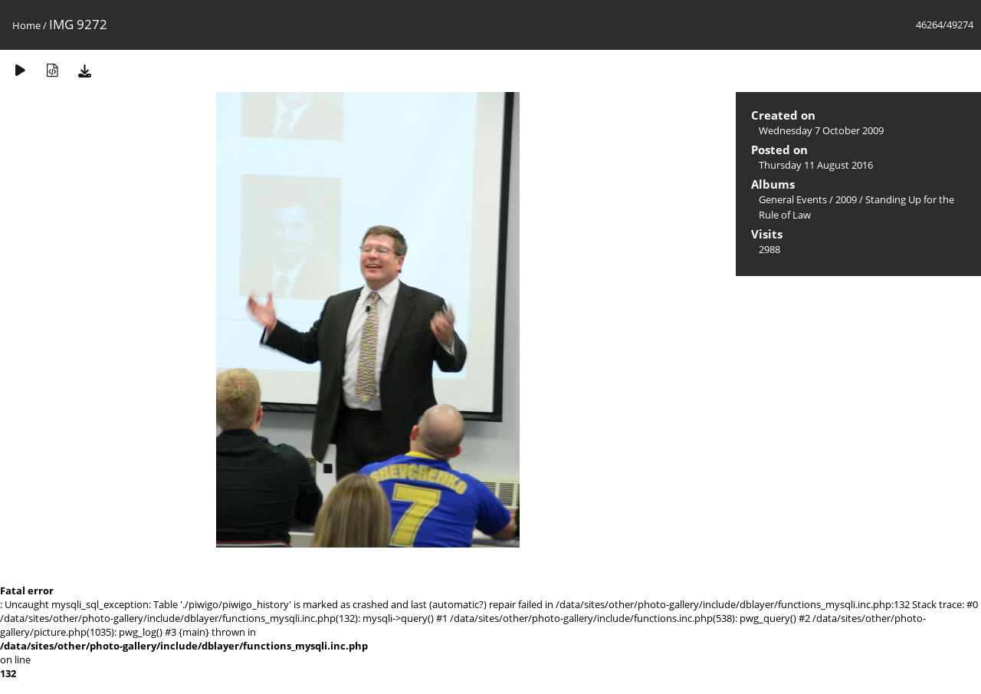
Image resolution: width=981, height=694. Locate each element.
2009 (846, 199)
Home (26, 25)
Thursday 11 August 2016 (816, 165)
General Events (793, 199)
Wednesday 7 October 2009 (821, 130)
